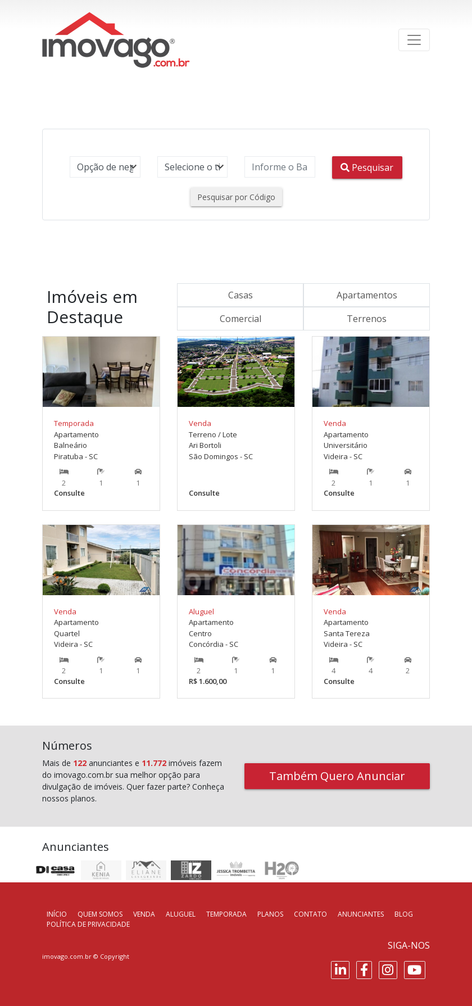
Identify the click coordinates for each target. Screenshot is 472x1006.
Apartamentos (367, 295)
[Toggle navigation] (414, 40)
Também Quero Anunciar (337, 775)
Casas (240, 295)
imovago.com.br (67, 956)
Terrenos (367, 318)
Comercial (240, 318)
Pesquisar (367, 167)
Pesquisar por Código (236, 197)
